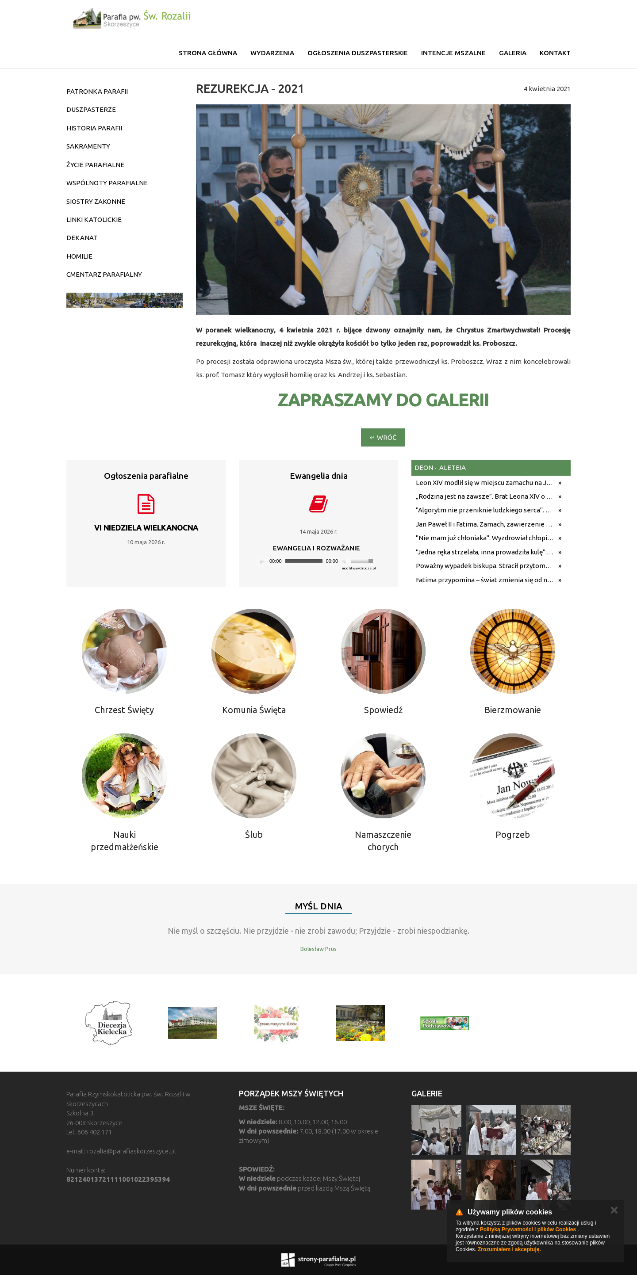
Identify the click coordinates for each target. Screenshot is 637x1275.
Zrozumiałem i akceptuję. (509, 1249)
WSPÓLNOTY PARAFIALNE (107, 183)
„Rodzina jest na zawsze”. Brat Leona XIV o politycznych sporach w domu (485, 496)
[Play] (262, 561)
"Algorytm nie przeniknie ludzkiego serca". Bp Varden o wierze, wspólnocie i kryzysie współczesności (485, 510)
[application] (316, 561)
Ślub (254, 834)
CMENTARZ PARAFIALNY (104, 274)
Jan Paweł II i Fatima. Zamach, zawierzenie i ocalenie (485, 524)
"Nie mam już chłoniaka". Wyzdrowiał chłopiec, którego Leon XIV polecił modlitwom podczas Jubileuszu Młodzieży (485, 538)
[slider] (303, 561)
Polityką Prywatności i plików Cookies (528, 1229)
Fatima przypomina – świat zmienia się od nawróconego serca (485, 580)
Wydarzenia (272, 53)
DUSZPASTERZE (91, 109)
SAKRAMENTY (88, 146)
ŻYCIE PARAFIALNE (95, 164)
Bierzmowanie (512, 710)
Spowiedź (383, 710)
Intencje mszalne (453, 53)
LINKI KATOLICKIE (94, 219)
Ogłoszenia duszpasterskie (357, 53)
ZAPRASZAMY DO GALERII (383, 399)
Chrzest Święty (124, 710)
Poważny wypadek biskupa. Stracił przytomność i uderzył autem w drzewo (485, 565)
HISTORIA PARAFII (94, 128)
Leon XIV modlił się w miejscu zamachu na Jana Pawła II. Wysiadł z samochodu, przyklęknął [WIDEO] (485, 482)
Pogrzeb (512, 834)
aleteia (452, 467)
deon (423, 467)
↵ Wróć (383, 437)
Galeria (512, 53)
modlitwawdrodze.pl (359, 568)
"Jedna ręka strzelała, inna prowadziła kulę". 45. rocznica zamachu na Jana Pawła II (485, 552)
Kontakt (555, 53)
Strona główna (208, 53)
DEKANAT (82, 237)
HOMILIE (79, 256)
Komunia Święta (254, 710)
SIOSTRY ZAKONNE (95, 201)
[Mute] (345, 561)
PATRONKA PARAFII (97, 91)
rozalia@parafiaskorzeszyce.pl (131, 1151)
